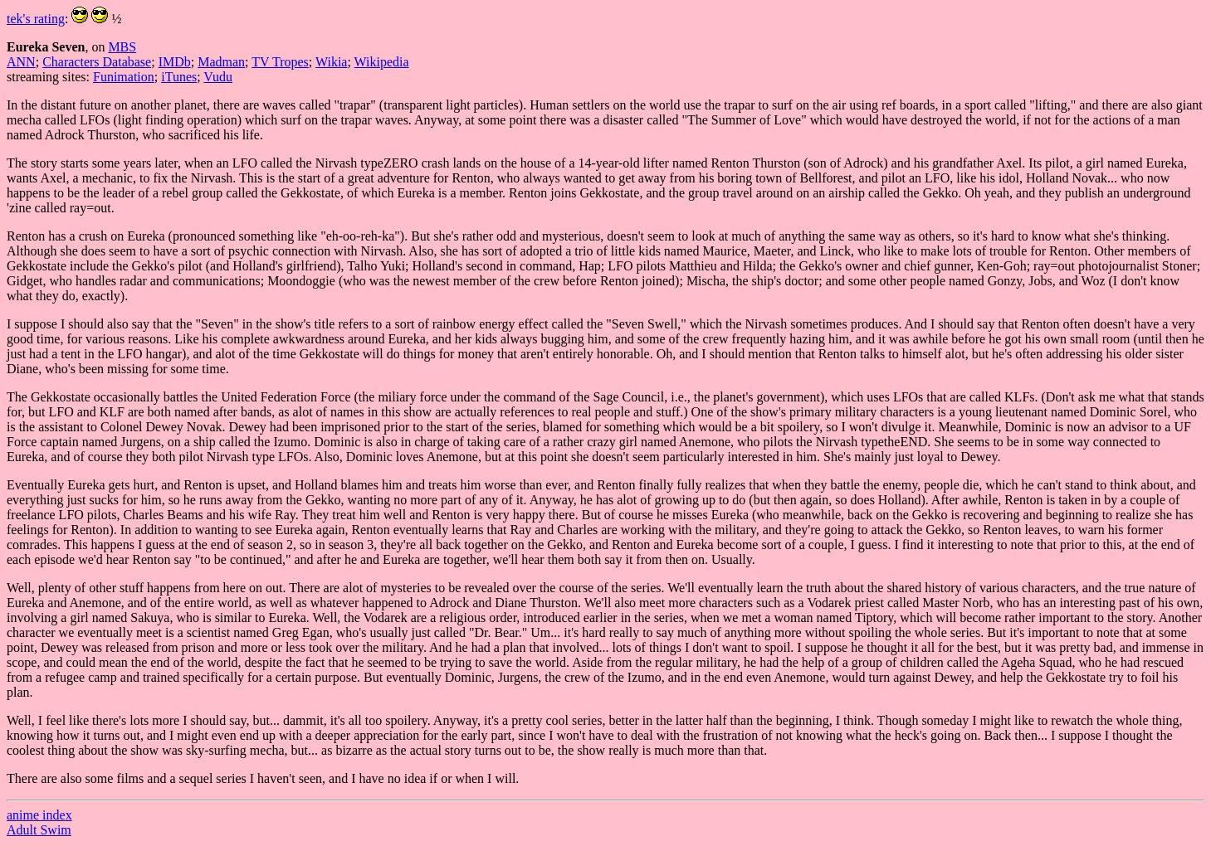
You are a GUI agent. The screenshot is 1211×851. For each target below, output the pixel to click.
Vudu (217, 77)
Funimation (123, 77)
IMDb (175, 62)
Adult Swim (39, 830)
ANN (21, 62)
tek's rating (36, 19)
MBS (122, 47)
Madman (221, 62)
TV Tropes (280, 62)
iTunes (179, 77)
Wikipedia (381, 62)
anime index (39, 815)
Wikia (331, 62)
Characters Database (96, 62)
